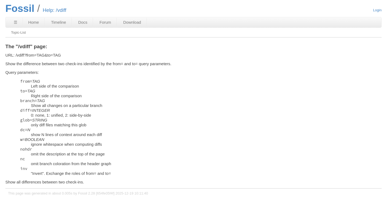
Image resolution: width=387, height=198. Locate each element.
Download (132, 22)
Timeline (58, 22)
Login (377, 10)
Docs (82, 22)
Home (33, 22)
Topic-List (18, 32)
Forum (105, 22)
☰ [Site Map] (15, 22)
